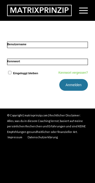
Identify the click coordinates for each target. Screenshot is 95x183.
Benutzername (16, 44)
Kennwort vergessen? (73, 72)
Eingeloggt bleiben (22, 73)
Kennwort (13, 61)
